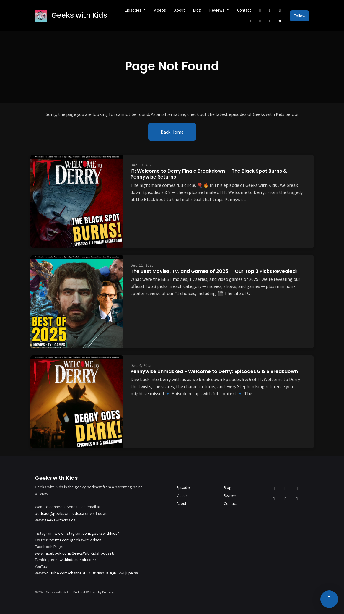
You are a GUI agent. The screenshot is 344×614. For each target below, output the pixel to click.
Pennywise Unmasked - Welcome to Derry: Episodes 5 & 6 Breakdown (214, 371)
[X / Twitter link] (260, 10)
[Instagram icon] (297, 489)
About (179, 10)
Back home (172, 132)
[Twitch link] (270, 21)
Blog (197, 10)
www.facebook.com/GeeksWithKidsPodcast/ (75, 553)
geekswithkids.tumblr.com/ (72, 559)
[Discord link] (260, 21)
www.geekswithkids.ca (55, 520)
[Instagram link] (280, 10)
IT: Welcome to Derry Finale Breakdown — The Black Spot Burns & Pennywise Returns (209, 174)
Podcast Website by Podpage (94, 592)
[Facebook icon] (285, 489)
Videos (160, 10)
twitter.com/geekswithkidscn (75, 539)
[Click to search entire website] (280, 21)
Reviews (217, 10)
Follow (299, 15)
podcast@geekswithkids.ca (59, 513)
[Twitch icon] (297, 499)
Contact (244, 10)
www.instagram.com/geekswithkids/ (86, 533)
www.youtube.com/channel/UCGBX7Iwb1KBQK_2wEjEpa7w (86, 573)
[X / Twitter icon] (274, 489)
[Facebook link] (270, 10)
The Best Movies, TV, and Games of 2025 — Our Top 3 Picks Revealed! (214, 271)
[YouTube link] (250, 21)
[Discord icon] (285, 499)
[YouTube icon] (274, 499)
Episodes (133, 10)
